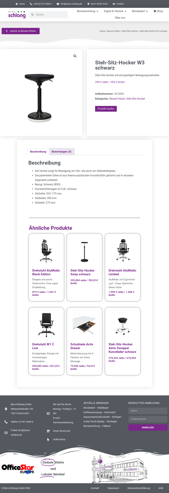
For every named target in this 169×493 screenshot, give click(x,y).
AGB (161, 488)
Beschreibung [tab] (38, 151)
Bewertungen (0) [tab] (61, 151)
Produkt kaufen (106, 108)
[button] (75, 56)
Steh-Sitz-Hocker (130, 31)
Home (102, 31)
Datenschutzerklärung (139, 488)
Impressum (113, 488)
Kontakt (95, 488)
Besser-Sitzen (113, 31)
